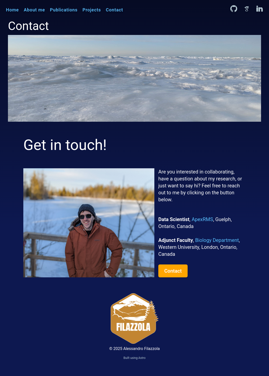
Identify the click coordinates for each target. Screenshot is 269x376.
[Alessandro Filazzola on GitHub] (233, 8)
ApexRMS (202, 219)
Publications (63, 9)
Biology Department (216, 240)
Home (12, 9)
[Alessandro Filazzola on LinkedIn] (259, 8)
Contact (114, 9)
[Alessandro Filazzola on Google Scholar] (246, 8)
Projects (91, 9)
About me (34, 9)
